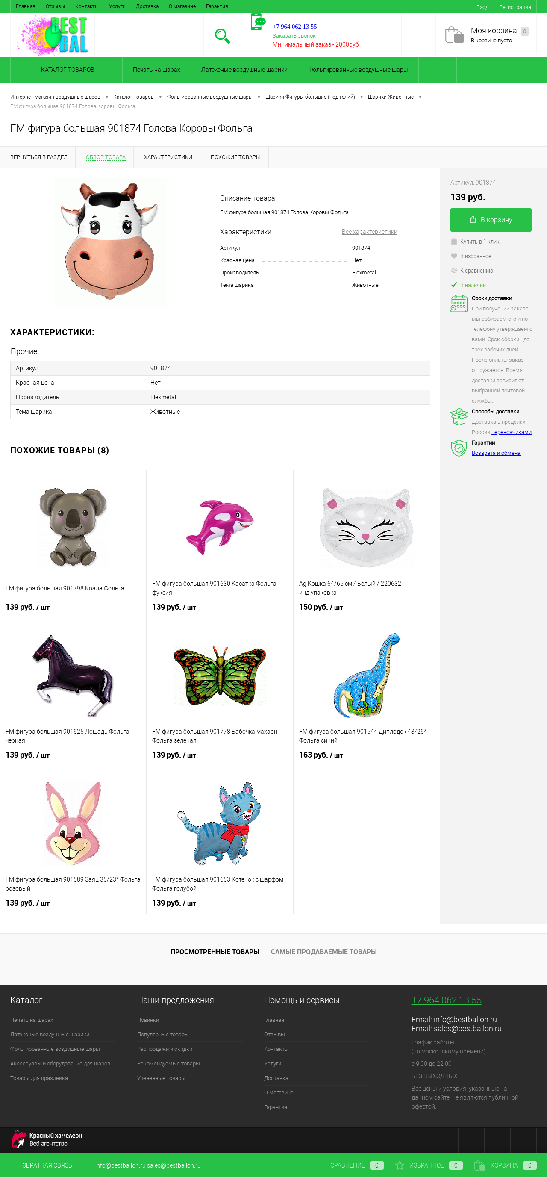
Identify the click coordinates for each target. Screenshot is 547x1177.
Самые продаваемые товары (324, 951)
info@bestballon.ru (465, 1019)
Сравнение (350, 1165)
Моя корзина (500, 31)
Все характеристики (369, 231)
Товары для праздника (39, 1078)
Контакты (87, 6)
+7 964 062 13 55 (447, 1000)
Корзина (505, 1165)
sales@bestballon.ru (468, 1028)
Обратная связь (41, 1165)
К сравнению (471, 270)
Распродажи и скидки (164, 1049)
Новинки (148, 1020)
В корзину (491, 220)
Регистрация (515, 7)
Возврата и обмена (496, 453)
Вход (482, 7)
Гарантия (217, 6)
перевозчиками (511, 432)
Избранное (429, 1165)
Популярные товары (163, 1034)
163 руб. (321, 755)
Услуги (117, 6)
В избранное (470, 255)
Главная (25, 6)
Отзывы (55, 6)
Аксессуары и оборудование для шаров (60, 1063)
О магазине (182, 6)
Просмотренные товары (215, 951)
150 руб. (321, 607)
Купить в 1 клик (475, 241)
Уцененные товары (161, 1078)
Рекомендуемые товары (168, 1063)
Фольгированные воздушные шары (358, 69)
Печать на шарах (156, 69)
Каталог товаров (66, 70)
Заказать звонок (294, 35)
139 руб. (28, 607)
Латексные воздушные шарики (244, 69)
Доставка (147, 6)
